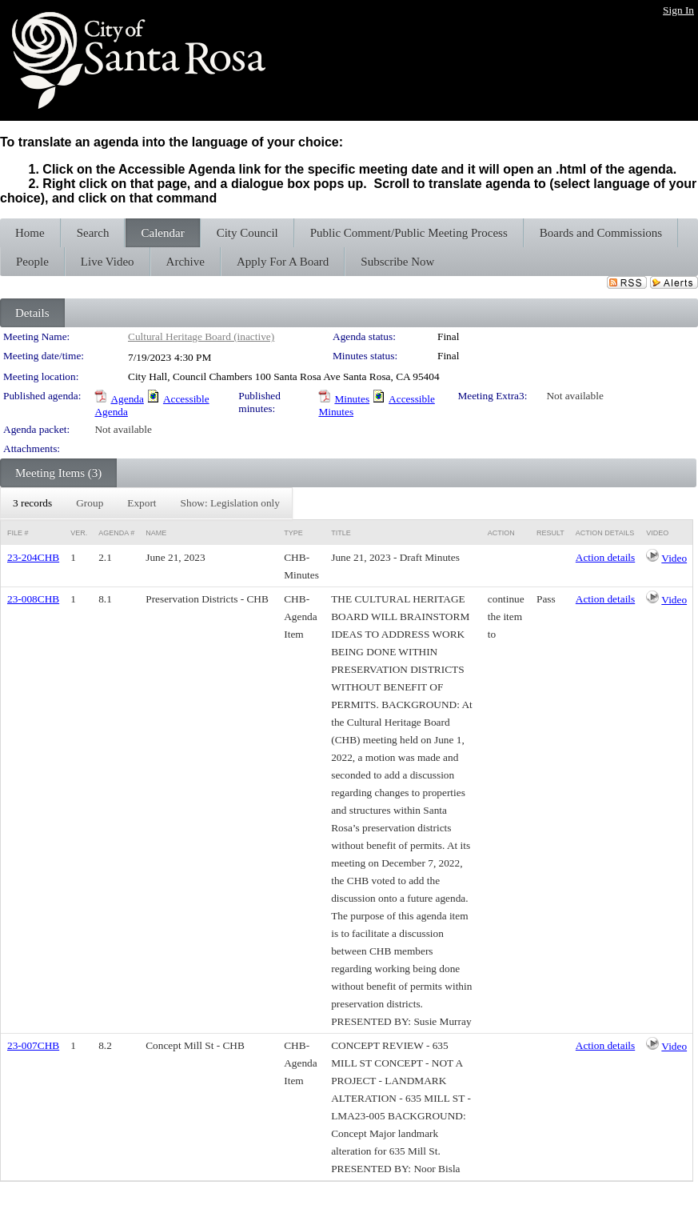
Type (293, 533)
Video (674, 558)
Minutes (351, 399)
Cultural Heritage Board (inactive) (201, 336)
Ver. (78, 533)
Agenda (126, 399)
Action (501, 533)
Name (156, 533)
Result (550, 533)
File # (18, 533)
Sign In (678, 10)
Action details (605, 557)
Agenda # (116, 533)
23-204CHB (33, 557)
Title (341, 533)
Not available (574, 396)
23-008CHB (33, 599)
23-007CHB (33, 1045)
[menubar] (146, 503)
